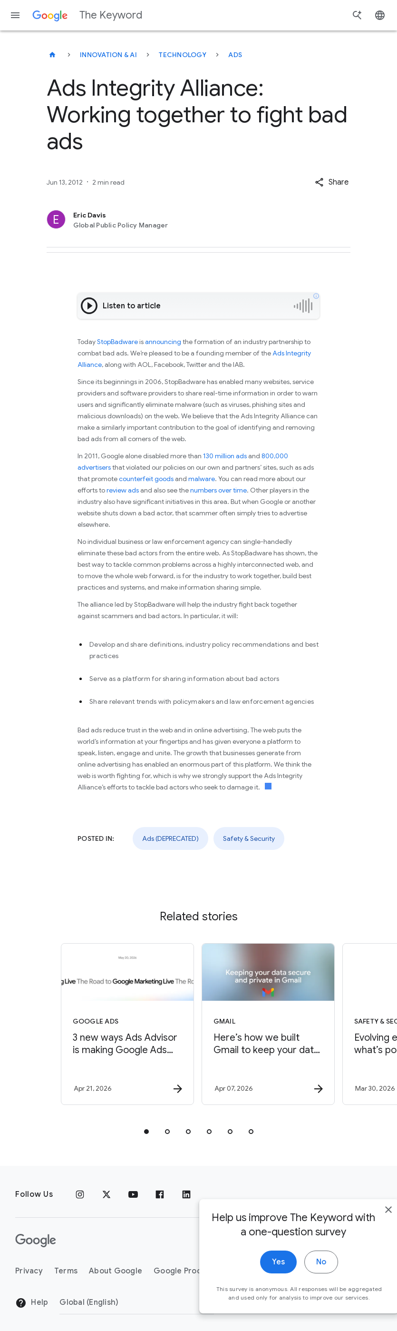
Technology (182, 54)
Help (31, 1303)
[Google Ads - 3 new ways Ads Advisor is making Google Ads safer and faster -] (127, 1024)
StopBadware (117, 341)
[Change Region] (136, 1302)
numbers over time (218, 490)
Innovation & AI (108, 54)
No (300, 1276)
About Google (115, 1271)
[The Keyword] (52, 54)
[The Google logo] (35, 1240)
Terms (65, 1271)
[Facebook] (159, 1194)
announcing (163, 341)
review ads (123, 490)
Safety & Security (249, 838)
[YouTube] (133, 1194)
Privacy (29, 1271)
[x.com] (106, 1194)
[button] (331, 182)
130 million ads (225, 456)
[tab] (146, 1131)
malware (201, 478)
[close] (367, 1223)
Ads (235, 54)
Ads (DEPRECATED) (170, 838)
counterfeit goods (146, 478)
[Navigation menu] (15, 15)
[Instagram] (79, 1194)
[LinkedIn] (186, 1194)
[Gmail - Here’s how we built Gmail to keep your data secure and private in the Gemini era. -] (268, 1024)
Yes (257, 1276)
